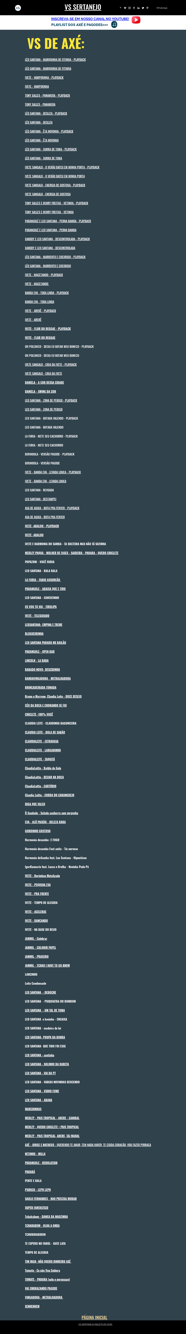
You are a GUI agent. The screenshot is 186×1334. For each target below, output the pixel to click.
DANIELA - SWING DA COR (40, 391)
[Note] (114, 24)
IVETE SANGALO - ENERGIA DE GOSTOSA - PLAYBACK (55, 185)
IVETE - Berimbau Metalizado (42, 875)
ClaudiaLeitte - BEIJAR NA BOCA (44, 777)
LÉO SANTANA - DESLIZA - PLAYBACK (46, 113)
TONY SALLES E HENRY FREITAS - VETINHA (49, 212)
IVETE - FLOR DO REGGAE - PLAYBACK (48, 328)
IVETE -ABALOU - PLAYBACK (42, 526)
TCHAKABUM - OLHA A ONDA (42, 1225)
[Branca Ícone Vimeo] (125, 7)
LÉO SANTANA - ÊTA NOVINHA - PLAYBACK (49, 131)
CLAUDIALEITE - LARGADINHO (43, 750)
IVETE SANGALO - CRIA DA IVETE (43, 373)
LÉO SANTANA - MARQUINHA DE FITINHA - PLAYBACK (55, 59)
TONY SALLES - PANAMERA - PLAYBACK (47, 95)
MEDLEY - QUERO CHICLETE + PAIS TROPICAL (52, 1127)
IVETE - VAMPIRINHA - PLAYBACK (44, 77)
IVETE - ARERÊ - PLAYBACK (40, 310)
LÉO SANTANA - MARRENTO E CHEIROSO (48, 266)
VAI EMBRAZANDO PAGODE (41, 1288)
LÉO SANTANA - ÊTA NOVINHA (42, 140)
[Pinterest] (147, 7)
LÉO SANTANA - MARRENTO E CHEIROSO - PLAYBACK (55, 257)
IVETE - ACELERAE (35, 911)
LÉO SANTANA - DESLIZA (38, 122)
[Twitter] (142, 7)
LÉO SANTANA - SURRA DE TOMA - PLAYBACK (51, 149)
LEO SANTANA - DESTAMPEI (40, 499)
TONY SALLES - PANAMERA (40, 104)
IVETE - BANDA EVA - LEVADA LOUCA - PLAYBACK (53, 472)
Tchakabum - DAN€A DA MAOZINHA (46, 1216)
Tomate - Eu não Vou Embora (42, 1270)
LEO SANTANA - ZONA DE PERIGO (43, 409)
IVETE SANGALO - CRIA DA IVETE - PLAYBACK (51, 364)
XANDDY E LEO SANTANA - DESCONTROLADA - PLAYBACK (57, 239)
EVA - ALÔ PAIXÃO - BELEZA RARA (45, 822)
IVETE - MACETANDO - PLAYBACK (44, 275)
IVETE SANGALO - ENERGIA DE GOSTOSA (48, 194)
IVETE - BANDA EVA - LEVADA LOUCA (45, 481)
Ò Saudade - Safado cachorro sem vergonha (51, 813)
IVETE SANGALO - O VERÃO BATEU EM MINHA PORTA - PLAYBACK (62, 167)
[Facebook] (133, 7)
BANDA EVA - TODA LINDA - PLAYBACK (47, 292)
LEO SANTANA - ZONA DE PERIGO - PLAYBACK (51, 400)
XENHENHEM (32, 1306)
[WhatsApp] (161, 8)
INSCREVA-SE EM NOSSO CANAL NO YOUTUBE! (90, 19)
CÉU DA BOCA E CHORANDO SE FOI (46, 705)
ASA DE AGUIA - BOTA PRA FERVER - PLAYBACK (52, 508)
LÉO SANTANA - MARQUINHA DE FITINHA (48, 68)
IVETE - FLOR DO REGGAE (40, 337)
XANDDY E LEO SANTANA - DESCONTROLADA (50, 248)
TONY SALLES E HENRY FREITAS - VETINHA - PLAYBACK (56, 203)
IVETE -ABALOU (34, 535)
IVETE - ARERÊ (33, 319)
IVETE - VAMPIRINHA (37, 86)
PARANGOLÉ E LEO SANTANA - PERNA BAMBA (50, 230)
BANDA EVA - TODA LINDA (39, 301)
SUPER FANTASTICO (36, 1207)
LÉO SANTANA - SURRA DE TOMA (43, 158)
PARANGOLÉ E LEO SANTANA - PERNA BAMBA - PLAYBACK (58, 221)
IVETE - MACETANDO (37, 283)
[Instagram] (129, 7)
